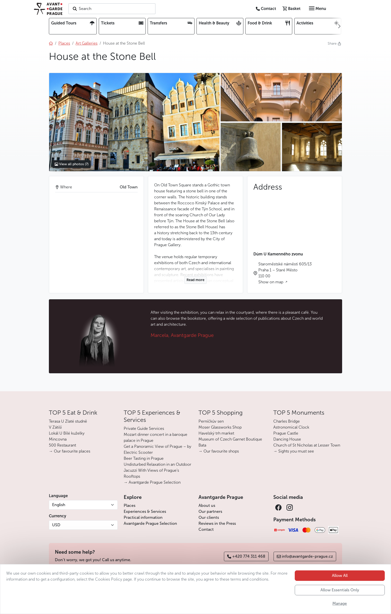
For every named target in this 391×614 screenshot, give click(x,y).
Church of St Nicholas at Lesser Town (306, 445)
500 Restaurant (62, 445)
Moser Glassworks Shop (220, 427)
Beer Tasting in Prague (144, 458)
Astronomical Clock (291, 427)
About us (206, 505)
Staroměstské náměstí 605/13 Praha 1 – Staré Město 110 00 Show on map (285, 273)
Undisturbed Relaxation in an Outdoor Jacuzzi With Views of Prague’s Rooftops (157, 470)
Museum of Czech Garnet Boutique (230, 439)
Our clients (208, 517)
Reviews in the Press (217, 523)
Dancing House (287, 439)
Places (129, 505)
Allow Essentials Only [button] (339, 590)
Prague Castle (285, 433)
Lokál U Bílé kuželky (67, 433)
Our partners (210, 511)
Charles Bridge (286, 421)
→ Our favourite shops (218, 451)
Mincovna (58, 439)
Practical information (143, 517)
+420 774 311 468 (246, 556)
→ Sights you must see (293, 451)
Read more (195, 280)
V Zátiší (55, 427)
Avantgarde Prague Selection (150, 523)
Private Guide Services (144, 428)
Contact (206, 529)
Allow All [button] (340, 575)
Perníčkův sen (211, 421)
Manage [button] (339, 603)
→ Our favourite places (69, 451)
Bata (202, 445)
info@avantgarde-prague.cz (305, 556)
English (58, 504)
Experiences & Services (145, 511)
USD (56, 525)
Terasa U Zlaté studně (68, 421)
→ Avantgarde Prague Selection (152, 482)
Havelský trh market (216, 433)
